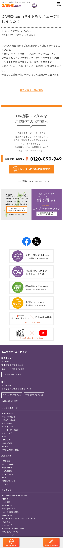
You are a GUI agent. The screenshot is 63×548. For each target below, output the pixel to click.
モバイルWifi (8, 426)
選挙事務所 (7, 467)
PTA (4, 477)
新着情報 (6, 522)
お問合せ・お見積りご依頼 (13, 528)
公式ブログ (7, 525)
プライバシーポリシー (11, 531)
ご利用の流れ (8, 505)
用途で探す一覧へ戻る (31, 90)
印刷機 (5, 446)
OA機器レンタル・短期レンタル (15, 495)
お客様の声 (7, 515)
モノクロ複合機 (9, 416)
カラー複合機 (8, 413)
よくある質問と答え (11, 512)
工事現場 (6, 461)
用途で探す (15, 31)
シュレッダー (8, 433)
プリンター (7, 440)
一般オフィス (8, 474)
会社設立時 (7, 471)
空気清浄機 (7, 443)
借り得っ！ (7, 498)
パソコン (6, 436)
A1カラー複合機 (9, 420)
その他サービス (9, 508)
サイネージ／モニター (11, 430)
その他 (26, 31)
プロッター (7, 423)
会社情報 (6, 502)
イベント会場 (8, 464)
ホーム (4, 31)
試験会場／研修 (9, 481)
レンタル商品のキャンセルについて (31, 181)
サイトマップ (8, 535)
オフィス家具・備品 (11, 449)
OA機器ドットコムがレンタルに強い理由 (19, 518)
